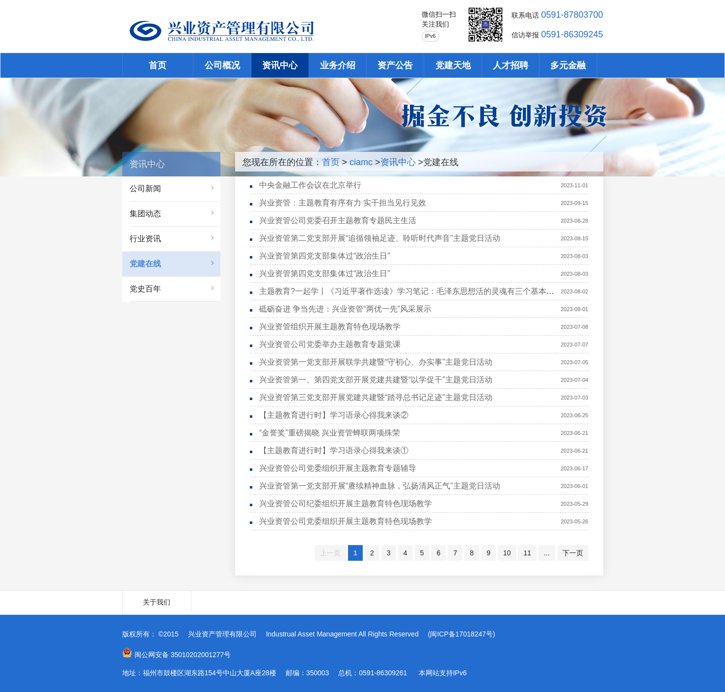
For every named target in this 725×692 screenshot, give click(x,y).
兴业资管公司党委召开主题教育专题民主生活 (337, 220)
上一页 (330, 553)
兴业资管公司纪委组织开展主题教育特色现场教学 (345, 503)
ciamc (361, 162)
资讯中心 (279, 65)
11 (527, 553)
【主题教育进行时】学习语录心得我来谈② (333, 415)
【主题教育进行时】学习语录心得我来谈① (333, 450)
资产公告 (395, 65)
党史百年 (145, 289)
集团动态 (145, 213)
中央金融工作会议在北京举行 (310, 185)
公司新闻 (145, 188)
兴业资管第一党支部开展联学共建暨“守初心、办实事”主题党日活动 (375, 362)
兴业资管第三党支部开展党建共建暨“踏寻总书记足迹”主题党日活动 (375, 397)
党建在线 (145, 264)
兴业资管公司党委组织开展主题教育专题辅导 (337, 468)
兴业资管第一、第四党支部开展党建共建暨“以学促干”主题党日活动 (375, 379)
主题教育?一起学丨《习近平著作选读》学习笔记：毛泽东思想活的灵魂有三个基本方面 (410, 291)
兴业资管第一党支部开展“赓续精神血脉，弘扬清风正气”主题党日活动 (379, 486)
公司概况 (222, 65)
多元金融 (568, 65)
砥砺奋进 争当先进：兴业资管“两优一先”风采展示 (345, 309)
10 (507, 553)
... (547, 553)
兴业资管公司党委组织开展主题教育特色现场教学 (345, 521)
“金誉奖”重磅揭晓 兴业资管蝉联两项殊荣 (329, 433)
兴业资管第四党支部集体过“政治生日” (324, 256)
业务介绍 (337, 65)
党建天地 (453, 65)
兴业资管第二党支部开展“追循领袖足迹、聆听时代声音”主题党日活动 (379, 238)
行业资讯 (145, 238)
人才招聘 (510, 65)
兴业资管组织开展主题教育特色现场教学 (330, 326)
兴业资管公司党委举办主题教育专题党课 (330, 344)
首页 (157, 65)
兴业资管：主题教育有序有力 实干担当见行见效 (342, 203)
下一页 (573, 553)
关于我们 (156, 602)
